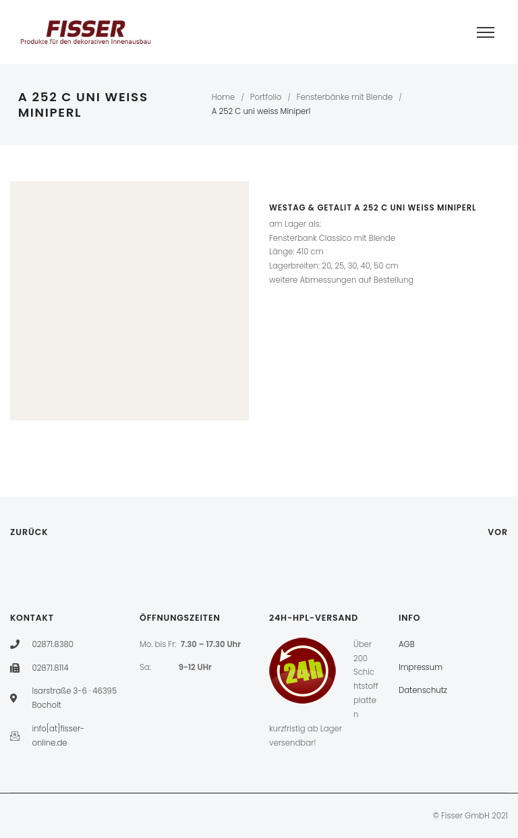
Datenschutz (423, 690)
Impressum (420, 667)
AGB (407, 644)
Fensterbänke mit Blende (345, 97)
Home (223, 97)
